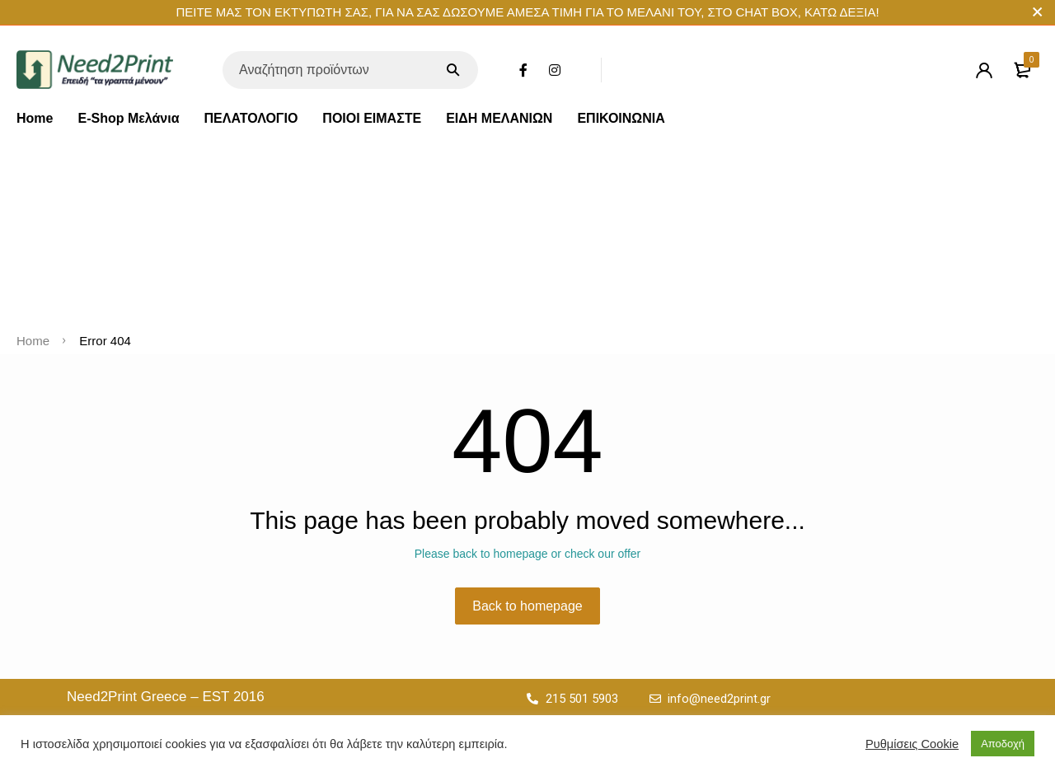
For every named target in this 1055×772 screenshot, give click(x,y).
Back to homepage (527, 606)
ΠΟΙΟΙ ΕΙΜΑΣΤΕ (371, 118)
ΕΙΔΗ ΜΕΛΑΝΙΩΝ (499, 118)
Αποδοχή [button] (1003, 743)
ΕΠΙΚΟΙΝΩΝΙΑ (620, 118)
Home (34, 118)
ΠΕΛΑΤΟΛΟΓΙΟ (251, 118)
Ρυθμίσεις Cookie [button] (912, 744)
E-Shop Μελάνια (128, 118)
